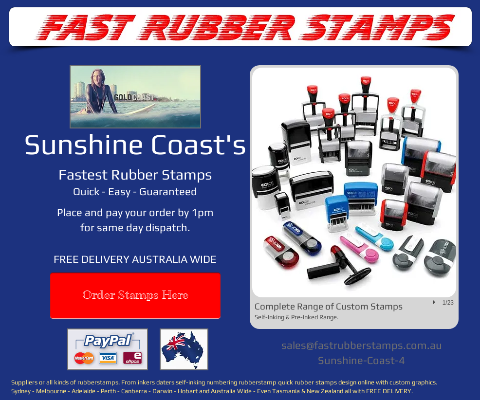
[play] (435, 302)
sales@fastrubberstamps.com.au (361, 345)
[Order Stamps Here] (135, 296)
